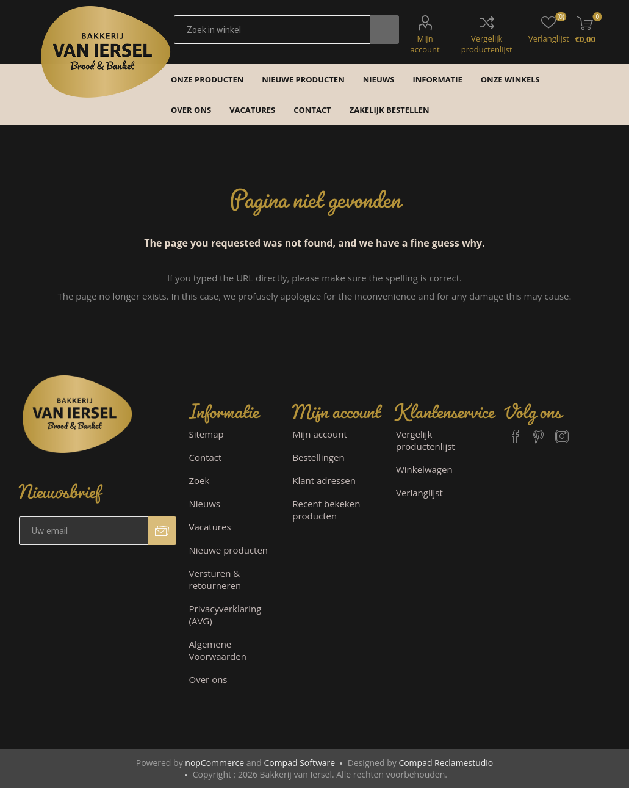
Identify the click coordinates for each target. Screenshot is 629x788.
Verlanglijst (419, 492)
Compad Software (299, 762)
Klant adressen (324, 480)
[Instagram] (562, 431)
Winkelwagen (424, 469)
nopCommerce (214, 762)
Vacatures (210, 527)
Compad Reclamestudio (445, 762)
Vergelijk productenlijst (486, 44)
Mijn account (424, 44)
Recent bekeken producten (326, 509)
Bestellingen (318, 457)
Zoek (199, 480)
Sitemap (206, 434)
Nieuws (204, 503)
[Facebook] (515, 431)
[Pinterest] (538, 431)
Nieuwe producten (228, 550)
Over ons (208, 679)
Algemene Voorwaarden (217, 650)
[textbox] (272, 29)
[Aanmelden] (83, 530)
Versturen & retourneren (215, 579)
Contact (205, 457)
